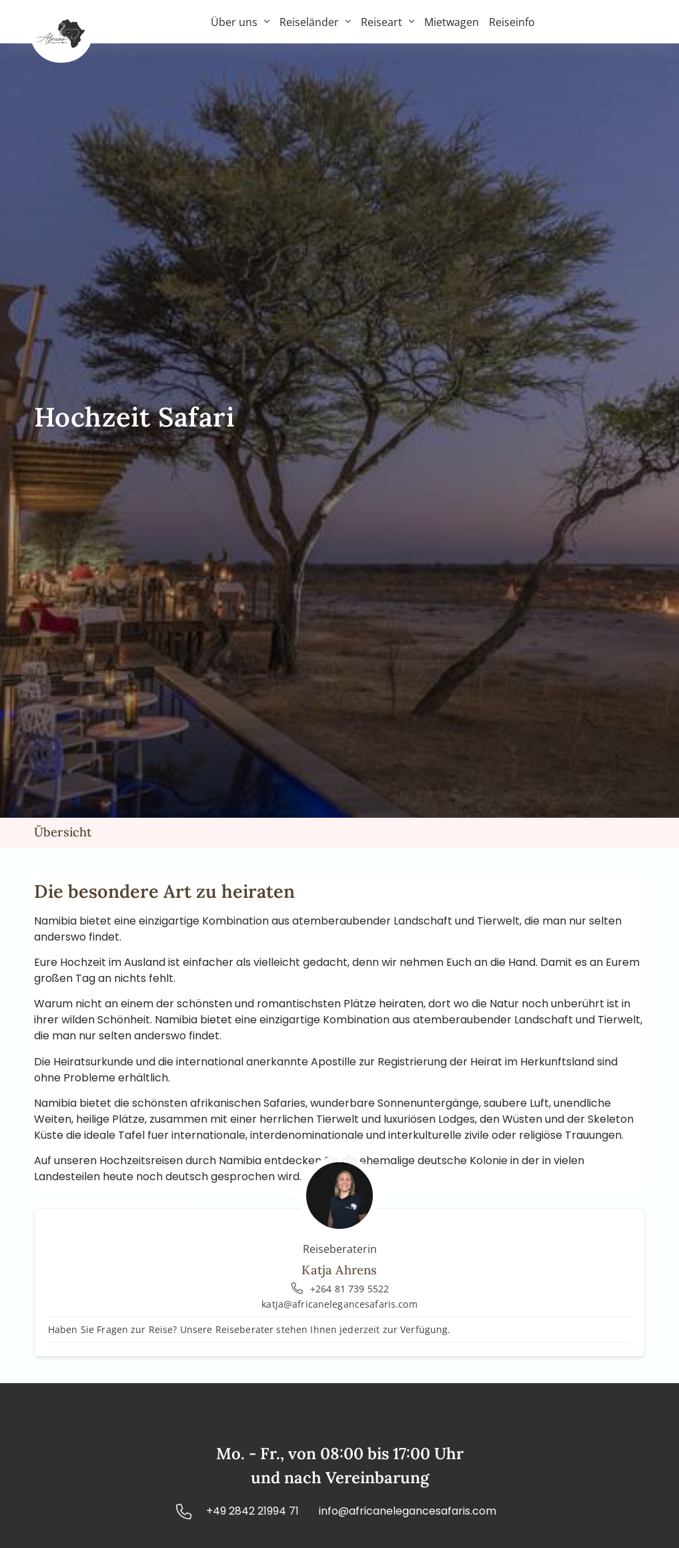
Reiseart (387, 22)
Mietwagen (451, 22)
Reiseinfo (512, 22)
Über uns (240, 22)
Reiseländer (315, 22)
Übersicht (63, 832)
